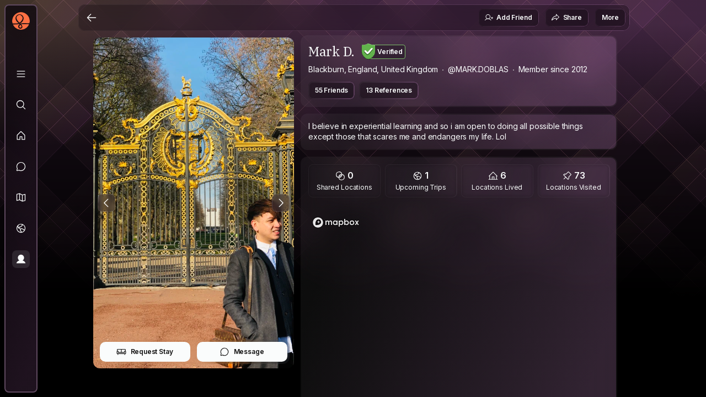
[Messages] (21, 166)
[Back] (91, 17)
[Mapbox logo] (336, 222)
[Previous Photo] (106, 203)
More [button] (610, 17)
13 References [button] (389, 90)
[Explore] (21, 105)
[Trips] (21, 228)
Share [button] (566, 17)
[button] (21, 197)
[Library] (21, 74)
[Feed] (21, 135)
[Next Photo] (281, 203)
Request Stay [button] (144, 352)
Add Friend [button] (508, 17)
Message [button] (242, 352)
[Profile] (21, 259)
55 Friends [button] (331, 90)
